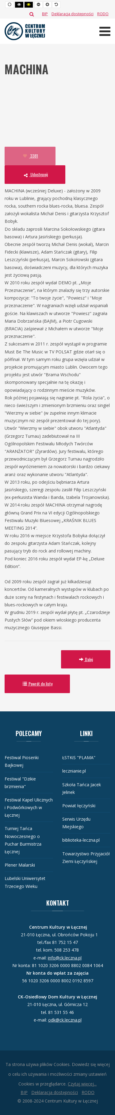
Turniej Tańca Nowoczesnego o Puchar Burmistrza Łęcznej (23, 840)
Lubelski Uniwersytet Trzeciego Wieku (25, 882)
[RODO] (103, 13)
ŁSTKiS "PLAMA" (78, 757)
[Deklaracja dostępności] (73, 13)
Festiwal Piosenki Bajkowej (22, 761)
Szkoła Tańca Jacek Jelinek (81, 788)
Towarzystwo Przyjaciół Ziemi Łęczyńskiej (86, 857)
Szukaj (31, 14)
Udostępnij (35, 174)
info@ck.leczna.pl (65, 958)
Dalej (86, 659)
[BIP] (45, 13)
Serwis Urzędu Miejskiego (76, 822)
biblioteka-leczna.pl (81, 840)
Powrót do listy (37, 683)
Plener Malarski (20, 865)
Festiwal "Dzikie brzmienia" (20, 782)
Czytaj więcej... (82, 1084)
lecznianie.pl (74, 771)
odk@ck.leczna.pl (65, 1020)
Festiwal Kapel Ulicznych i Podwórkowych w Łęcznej (29, 807)
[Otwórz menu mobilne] (104, 31)
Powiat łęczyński (78, 805)
